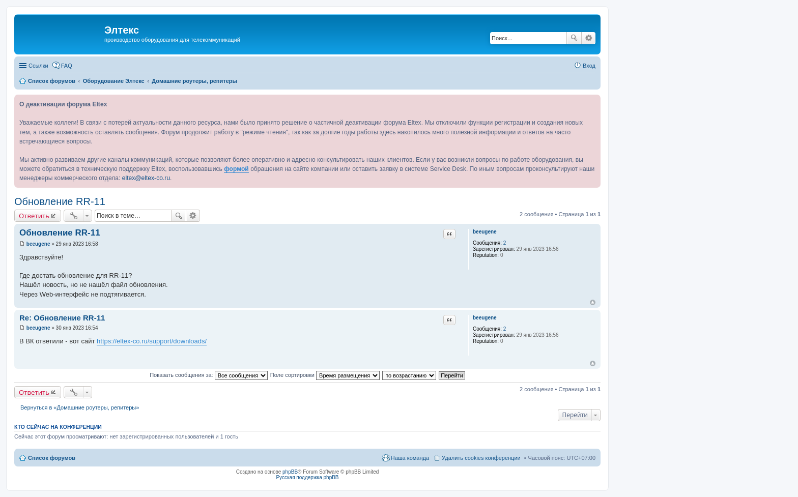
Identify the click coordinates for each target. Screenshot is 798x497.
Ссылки (38, 66)
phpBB (290, 472)
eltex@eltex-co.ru (146, 178)
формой (236, 168)
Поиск (574, 38)
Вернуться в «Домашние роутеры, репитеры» (79, 407)
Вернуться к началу (592, 302)
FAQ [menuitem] (66, 66)
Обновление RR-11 (59, 201)
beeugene (485, 232)
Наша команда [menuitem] (410, 458)
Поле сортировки (325, 375)
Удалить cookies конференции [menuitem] (481, 458)
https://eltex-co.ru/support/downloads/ (152, 341)
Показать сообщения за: (209, 375)
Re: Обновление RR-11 (62, 317)
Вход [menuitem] (589, 66)
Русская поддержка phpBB (307, 477)
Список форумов (51, 458)
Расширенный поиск (588, 38)
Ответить (34, 215)
